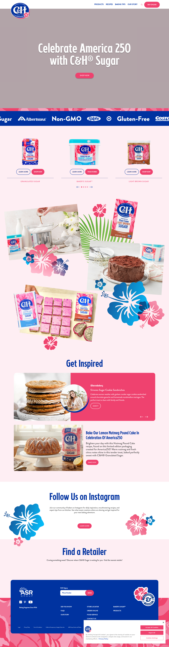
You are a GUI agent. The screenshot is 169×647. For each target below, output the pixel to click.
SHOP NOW (84, 75)
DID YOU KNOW (66, 607)
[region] (125, 632)
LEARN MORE (84, 526)
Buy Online (152, 5)
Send (90, 593)
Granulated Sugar (30, 181)
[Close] (163, 622)
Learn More (23, 172)
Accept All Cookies (152, 627)
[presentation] (141, 417)
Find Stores (92, 172)
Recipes (109, 5)
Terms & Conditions (38, 627)
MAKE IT (95, 406)
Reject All (152, 633)
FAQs (63, 611)
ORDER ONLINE (92, 611)
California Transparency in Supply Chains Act (55, 627)
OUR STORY (65, 615)
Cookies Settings (152, 638)
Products (99, 5)
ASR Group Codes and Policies (74, 627)
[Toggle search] (142, 5)
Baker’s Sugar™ (85, 181)
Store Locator (93, 607)
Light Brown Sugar (139, 181)
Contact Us (91, 619)
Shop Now (38, 172)
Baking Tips (120, 5)
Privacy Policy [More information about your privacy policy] (103, 639)
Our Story (132, 5)
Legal (19, 627)
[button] (81, 187)
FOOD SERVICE (92, 615)
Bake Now (92, 462)
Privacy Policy (27, 627)
